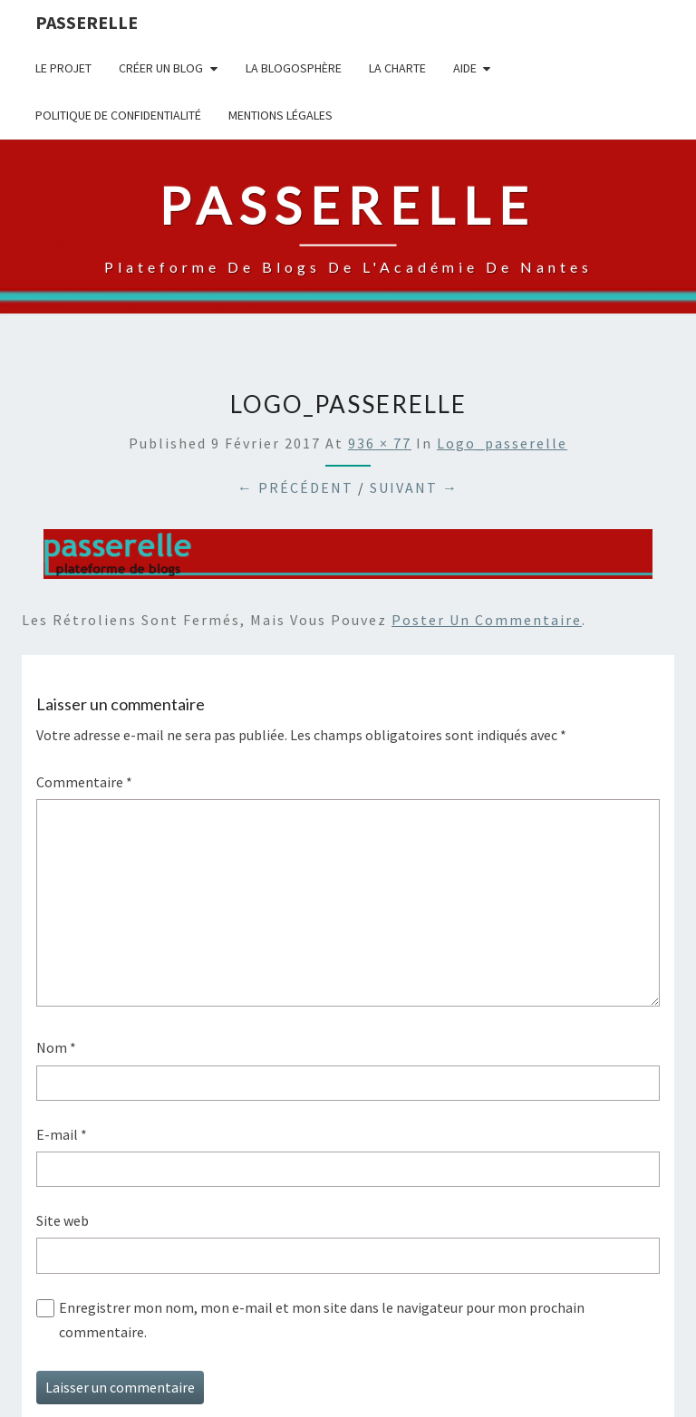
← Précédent (295, 487)
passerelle (86, 22)
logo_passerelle (502, 443)
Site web (62, 1220)
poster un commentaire (487, 620)
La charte (397, 68)
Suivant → (414, 487)
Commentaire (84, 782)
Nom (56, 1047)
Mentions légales (280, 115)
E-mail (61, 1134)
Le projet (63, 68)
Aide (465, 68)
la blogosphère (294, 68)
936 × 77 (379, 443)
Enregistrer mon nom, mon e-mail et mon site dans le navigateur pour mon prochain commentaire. (322, 1319)
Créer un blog (161, 68)
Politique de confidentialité (118, 115)
